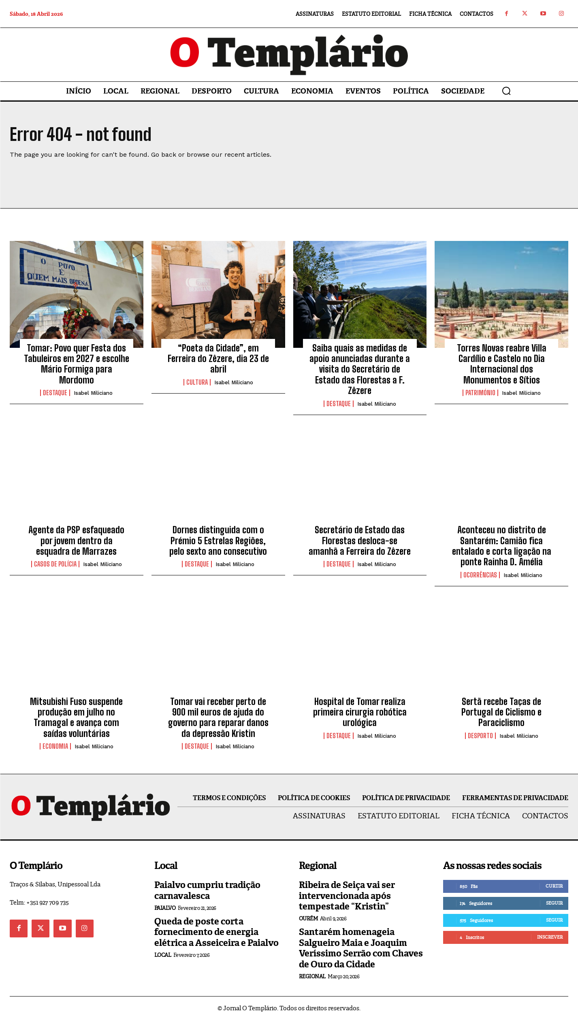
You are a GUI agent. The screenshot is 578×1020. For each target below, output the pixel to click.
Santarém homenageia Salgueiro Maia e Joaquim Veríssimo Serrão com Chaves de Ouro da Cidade (361, 948)
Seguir (554, 903)
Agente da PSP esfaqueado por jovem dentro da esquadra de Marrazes (76, 540)
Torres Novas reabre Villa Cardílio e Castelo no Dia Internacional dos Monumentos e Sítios (501, 364)
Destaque (55, 393)
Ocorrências (480, 575)
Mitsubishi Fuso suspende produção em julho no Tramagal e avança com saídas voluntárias (76, 717)
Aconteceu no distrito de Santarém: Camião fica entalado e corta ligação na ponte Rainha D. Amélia (501, 545)
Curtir (554, 886)
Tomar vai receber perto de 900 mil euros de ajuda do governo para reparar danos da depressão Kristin (218, 717)
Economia (55, 746)
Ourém (308, 918)
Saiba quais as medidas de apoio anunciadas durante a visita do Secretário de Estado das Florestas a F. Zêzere (359, 369)
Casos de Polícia (55, 564)
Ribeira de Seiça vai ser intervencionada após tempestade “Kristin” (347, 895)
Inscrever (550, 937)
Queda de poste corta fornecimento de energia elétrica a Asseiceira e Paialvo (216, 932)
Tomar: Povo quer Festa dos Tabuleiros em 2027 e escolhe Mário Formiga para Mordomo (76, 364)
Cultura (197, 382)
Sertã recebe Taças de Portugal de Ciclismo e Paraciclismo (501, 712)
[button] (506, 90)
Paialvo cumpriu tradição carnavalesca (207, 890)
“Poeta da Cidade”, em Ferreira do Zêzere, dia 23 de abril (218, 359)
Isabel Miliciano (93, 393)
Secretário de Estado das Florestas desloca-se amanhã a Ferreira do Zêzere (360, 540)
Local (162, 955)
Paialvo (165, 908)
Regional (312, 976)
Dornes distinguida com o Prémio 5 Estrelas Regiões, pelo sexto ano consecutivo (218, 540)
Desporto (480, 736)
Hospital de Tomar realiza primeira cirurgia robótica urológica (360, 712)
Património (480, 393)
